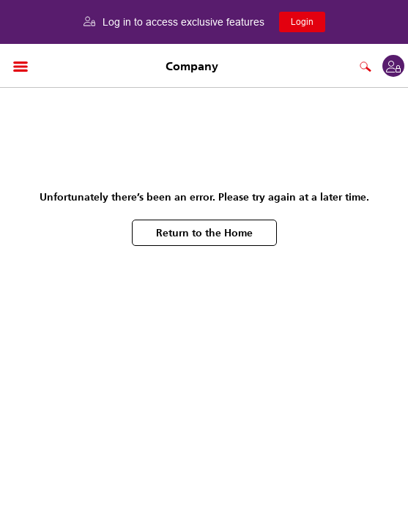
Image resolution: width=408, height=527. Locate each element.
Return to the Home (204, 233)
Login (302, 22)
